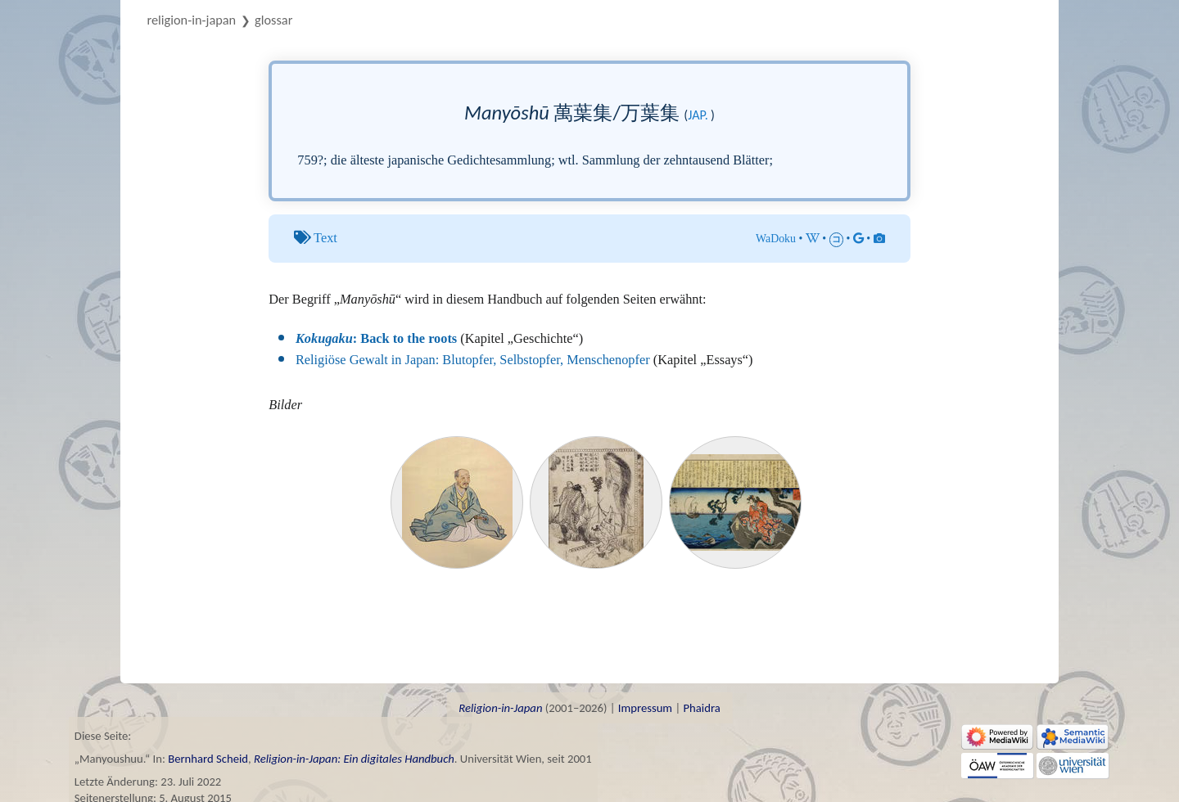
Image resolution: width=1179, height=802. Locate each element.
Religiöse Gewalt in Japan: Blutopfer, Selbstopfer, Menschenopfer (473, 359)
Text (325, 238)
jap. (698, 115)
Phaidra (701, 708)
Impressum (645, 708)
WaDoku (776, 238)
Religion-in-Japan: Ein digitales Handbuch (354, 758)
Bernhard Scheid (208, 758)
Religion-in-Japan (192, 19)
